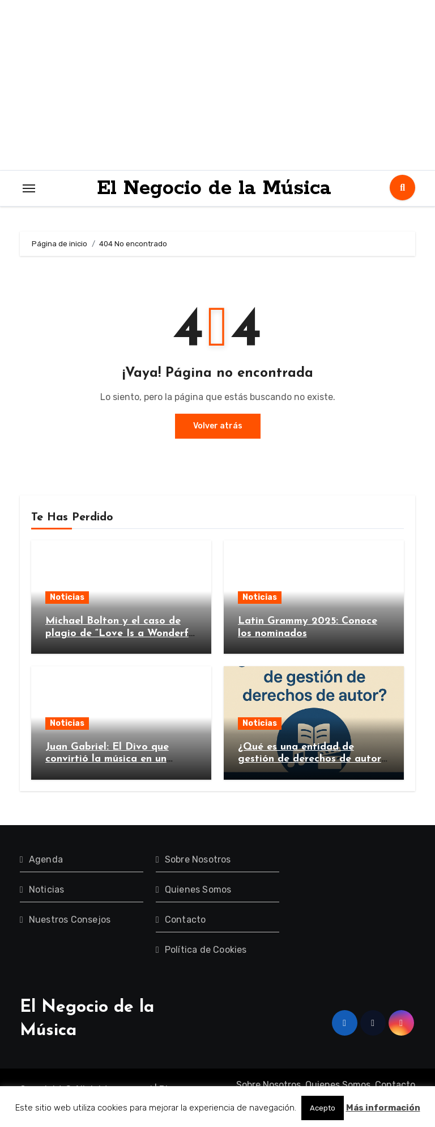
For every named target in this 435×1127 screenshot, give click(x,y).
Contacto (185, 919)
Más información (383, 1108)
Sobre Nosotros (198, 859)
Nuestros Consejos (69, 919)
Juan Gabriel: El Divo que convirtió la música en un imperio (107, 759)
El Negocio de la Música (214, 188)
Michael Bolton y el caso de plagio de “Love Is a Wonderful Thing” (121, 633)
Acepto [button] (322, 1108)
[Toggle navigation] (29, 188)
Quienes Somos (198, 889)
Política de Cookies (206, 949)
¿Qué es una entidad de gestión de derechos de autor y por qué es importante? (309, 759)
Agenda (46, 859)
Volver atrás (217, 426)
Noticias (67, 597)
